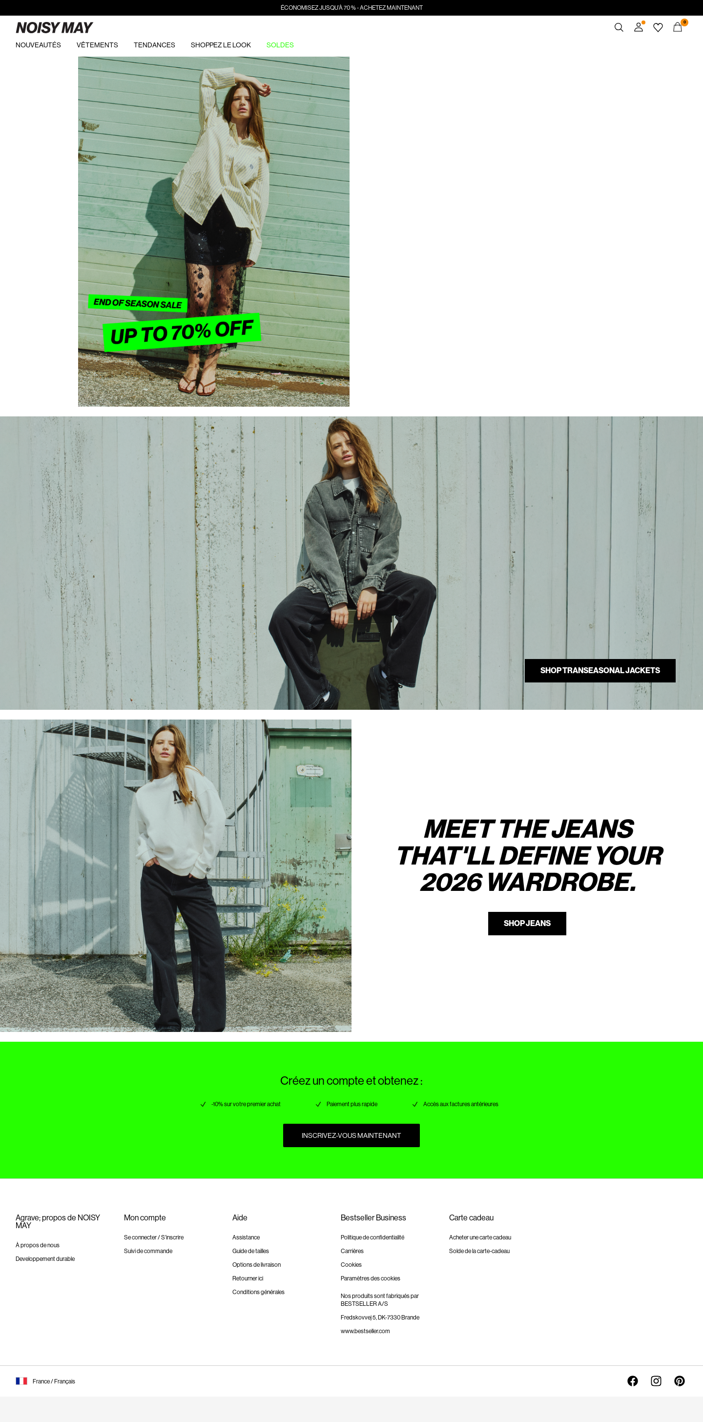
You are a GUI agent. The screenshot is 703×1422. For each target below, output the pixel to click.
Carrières (352, 1251)
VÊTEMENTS (97, 45)
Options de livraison (256, 1264)
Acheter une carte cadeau (480, 1237)
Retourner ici (247, 1278)
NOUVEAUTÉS (38, 45)
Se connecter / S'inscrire (154, 1237)
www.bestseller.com (365, 1331)
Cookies (351, 1264)
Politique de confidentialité (372, 1237)
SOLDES (280, 45)
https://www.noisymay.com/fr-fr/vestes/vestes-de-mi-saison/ (102, 412)
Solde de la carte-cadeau (479, 1251)
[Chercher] (619, 27)
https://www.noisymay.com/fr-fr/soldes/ (105, 62)
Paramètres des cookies (370, 1278)
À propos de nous (38, 1245)
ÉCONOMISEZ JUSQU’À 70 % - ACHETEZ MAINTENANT (352, 7)
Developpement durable (45, 1259)
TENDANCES (154, 45)
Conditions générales (258, 1292)
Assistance (246, 1237)
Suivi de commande (148, 1251)
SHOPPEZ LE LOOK (221, 45)
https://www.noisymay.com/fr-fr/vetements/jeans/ (83, 725)
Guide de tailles (250, 1251)
